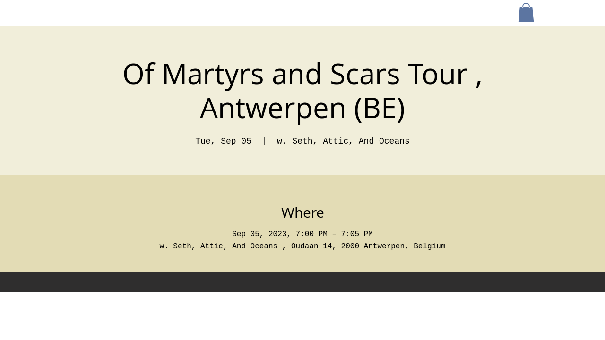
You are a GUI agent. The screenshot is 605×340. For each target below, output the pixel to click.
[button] (526, 12)
